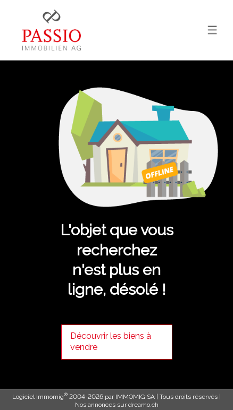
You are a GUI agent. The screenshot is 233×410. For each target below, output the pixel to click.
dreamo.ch (143, 404)
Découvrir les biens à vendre (110, 341)
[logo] (51, 30)
